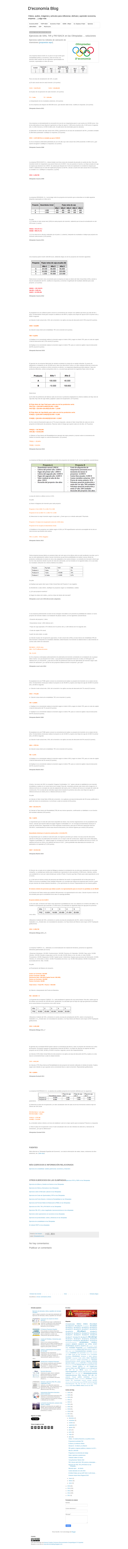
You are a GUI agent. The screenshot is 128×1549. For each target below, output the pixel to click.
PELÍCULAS (47, 26)
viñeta (82, 1385)
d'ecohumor (76, 1356)
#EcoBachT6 (93, 1335)
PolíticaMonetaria (70, 1378)
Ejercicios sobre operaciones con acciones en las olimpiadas (47, 1214)
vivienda (86, 1385)
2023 (68, 1399)
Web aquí (41, 1153)
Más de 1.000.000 (73, 1450)
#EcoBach (81, 1331)
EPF (87, 1363)
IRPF (70, 1369)
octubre (71, 1422)
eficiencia (83, 1361)
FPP (85, 1364)
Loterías (95, 1369)
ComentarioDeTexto (80, 1351)
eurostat (95, 1363)
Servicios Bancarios (46, 1371)
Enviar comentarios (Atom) (44, 1296)
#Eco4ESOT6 (77, 1329)
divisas (67, 1359)
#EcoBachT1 (93, 1331)
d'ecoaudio (83, 1354)
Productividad (77, 1380)
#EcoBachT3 (69, 1335)
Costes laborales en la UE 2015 (76, 1471)
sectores (90, 1382)
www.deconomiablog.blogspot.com (53, 1544)
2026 (68, 1392)
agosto (71, 1427)
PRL (72, 1380)
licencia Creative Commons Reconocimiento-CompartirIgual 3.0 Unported (63, 1542)
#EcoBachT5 (85, 1335)
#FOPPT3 (77, 1346)
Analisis (84, 1347)
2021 (68, 1404)
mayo (70, 1434)
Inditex (76, 1368)
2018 (68, 1411)
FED (73, 1364)
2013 (68, 1490)
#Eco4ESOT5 (69, 1329)
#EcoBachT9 (83, 1337)
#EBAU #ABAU (82, 1324)
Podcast (74, 1377)
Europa (90, 1363)
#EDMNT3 (68, 1344)
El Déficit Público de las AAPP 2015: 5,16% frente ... (82, 1473)
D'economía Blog (43, 8)
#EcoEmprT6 (76, 1340)
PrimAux (68, 1380)
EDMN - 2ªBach (67, 24)
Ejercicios (90, 24)
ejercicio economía (91, 1361)
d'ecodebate (94, 1354)
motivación (68, 1373)
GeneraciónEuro (91, 1364)
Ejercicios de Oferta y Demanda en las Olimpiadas (44, 1188)
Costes (87, 1352)
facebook (68, 1364)
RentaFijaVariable (76, 1382)
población (68, 1377)
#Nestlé (95, 1346)
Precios (76, 1378)
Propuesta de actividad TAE (75, 1441)
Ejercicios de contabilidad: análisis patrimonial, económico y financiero (49, 1169)
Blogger (74, 1532)
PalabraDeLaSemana (71, 1375)
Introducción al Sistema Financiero (50, 1361)
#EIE (86, 1344)
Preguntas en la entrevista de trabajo (78, 1453)
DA (87, 1356)
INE (79, 1368)
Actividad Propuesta (75, 1347)
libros (81, 1370)
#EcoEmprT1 (69, 1339)
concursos (95, 1351)
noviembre (72, 1420)
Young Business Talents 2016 (76, 1460)
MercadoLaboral (87, 1371)
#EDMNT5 (74, 1344)
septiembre (72, 1425)
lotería (91, 1369)
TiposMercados (89, 1383)
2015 (68, 1486)
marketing (80, 1371)
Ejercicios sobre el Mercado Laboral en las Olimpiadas (45, 1191)
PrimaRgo (95, 1378)
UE (71, 1385)
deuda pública (82, 1358)
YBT (92, 1385)
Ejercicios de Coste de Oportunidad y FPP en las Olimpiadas (47, 1195)
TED (79, 1383)
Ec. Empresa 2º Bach (79, 24)
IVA (74, 1369)
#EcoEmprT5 (69, 1340)
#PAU (67, 1347)
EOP (40, 26)
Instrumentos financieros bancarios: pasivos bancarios (50, 1393)
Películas (84, 1375)
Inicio (65, 1294)
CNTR (73, 1351)
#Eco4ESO (93, 1326)
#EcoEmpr (92, 1337)
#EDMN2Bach (83, 1342)
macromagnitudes (71, 1371)
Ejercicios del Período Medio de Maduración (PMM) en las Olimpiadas (49, 1203)
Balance (79, 1349)
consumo (68, 1352)
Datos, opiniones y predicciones (76, 1455)
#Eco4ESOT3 (85, 1327)
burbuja (89, 1349)
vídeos (78, 1385)
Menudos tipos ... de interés (75, 1468)
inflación (83, 1368)
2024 (68, 1397)
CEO (67, 1351)
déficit (90, 1356)
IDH (85, 1366)
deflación (95, 1356)
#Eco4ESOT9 (69, 1331)
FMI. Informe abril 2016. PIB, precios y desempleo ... (82, 1462)
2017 (68, 1413)
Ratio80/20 (84, 1380)
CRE (67, 1354)
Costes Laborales (93, 1352)
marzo (70, 1478)
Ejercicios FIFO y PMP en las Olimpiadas (78, 1180)
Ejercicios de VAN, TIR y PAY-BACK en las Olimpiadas (45, 1206)
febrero (71, 1480)
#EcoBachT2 (93, 1333)
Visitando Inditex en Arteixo (75, 1457)
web (89, 1385)
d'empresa (83, 1356)
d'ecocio (88, 1354)
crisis (69, 1354)
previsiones (89, 1378)
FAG (71, 1364)
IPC (67, 1370)
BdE (86, 1349)
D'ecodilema (69, 1356)
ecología (79, 1359)
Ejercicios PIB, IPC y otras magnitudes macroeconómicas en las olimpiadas (51, 1210)
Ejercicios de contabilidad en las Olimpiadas (42, 1221)
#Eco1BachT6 (78, 1326)
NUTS (73, 1373)
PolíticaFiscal (94, 1377)
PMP (96, 1375)
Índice (72, 1368)
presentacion (82, 1378)
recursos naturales (92, 1380)
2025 (68, 1395)
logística (86, 1369)
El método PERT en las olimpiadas (39, 1225)
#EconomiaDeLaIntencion (71, 1342)
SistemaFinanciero (70, 1383)
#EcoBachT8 (76, 1337)
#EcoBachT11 (77, 1333)
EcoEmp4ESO (73, 1359)
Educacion (94, 1359)
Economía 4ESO (33, 24)
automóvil (75, 1349)
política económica (83, 1377)
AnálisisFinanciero (92, 1347)
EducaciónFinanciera (71, 1361)
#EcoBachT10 (69, 1333)
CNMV (69, 1351)
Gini (96, 1364)
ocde (76, 1373)
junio (70, 1432)
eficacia (78, 1361)
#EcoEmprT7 (85, 1340)
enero (70, 1483)
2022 (68, 1402)
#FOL (90, 1344)
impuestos (68, 1368)
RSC (86, 1382)
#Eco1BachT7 (86, 1325)
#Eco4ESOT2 (77, 1327)
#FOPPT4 (83, 1346)
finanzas (79, 1364)
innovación (87, 1368)
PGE (89, 1375)
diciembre (71, 1418)
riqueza (81, 1382)
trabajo (95, 1383)
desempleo (69, 1358)
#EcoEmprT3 (85, 1339)
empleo (73, 1363)
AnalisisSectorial (69, 1349)
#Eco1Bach (93, 1324)
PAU (79, 1375)
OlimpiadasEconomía (39, 1236)
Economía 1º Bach (55, 24)
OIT (82, 1373)
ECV (90, 1359)
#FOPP (95, 1344)
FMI (83, 1364)
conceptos (89, 1351)
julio (70, 1430)
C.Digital (93, 1349)
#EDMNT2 (94, 1342)
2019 (68, 1409)
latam (77, 1369)
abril (70, 1437)
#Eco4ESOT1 (69, 1327)
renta (71, 1382)
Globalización (68, 1366)
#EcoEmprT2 (77, 1339)
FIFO (75, 1364)
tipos (84, 1383)
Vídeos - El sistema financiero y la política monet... (81, 1439)
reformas (67, 1382)
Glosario (74, 1366)
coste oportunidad (81, 1352)
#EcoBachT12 (85, 1333)
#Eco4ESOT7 (85, 1329)
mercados (94, 1371)
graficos (80, 1366)
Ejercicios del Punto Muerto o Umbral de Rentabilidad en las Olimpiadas (50, 1199)
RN (84, 1382)
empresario (77, 1363)
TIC (82, 1383)
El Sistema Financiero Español (49, 1329)
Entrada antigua (94, 1294)
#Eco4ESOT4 (93, 1327)
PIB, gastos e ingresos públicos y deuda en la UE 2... (82, 1448)
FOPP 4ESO (44, 24)
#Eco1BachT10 (70, 1326)
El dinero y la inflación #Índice (76, 1443)
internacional (93, 1368)
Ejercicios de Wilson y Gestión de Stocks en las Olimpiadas (46, 1184)
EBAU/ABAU (32, 26)
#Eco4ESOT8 (93, 1329)
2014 (68, 1488)
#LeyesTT (91, 1346)
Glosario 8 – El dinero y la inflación (77, 1446)
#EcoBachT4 (77, 1335)
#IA (87, 1346)
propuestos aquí (45, 42)
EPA (84, 1363)
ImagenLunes (93, 1366)
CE (96, 1349)
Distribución (94, 1358)
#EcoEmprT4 (93, 1339)
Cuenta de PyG (76, 1354)
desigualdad (75, 1358)
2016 (68, 1416)
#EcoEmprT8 (93, 1340)
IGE (87, 1366)
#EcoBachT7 (69, 1337)
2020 (68, 1406)
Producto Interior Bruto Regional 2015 (78, 1475)
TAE (76, 1383)
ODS (79, 1373)
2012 (68, 1493)
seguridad (94, 1382)
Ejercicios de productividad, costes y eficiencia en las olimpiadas (48, 1217)
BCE (83, 1349)
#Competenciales (70, 1324)
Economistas (85, 1359)
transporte (68, 1385)
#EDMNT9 (81, 1344)
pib (93, 1375)
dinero (88, 1358)
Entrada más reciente (35, 1294)
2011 (68, 1495)
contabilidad (73, 1352)
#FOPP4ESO (70, 1346)
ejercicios (68, 1363)
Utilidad (74, 1385)
